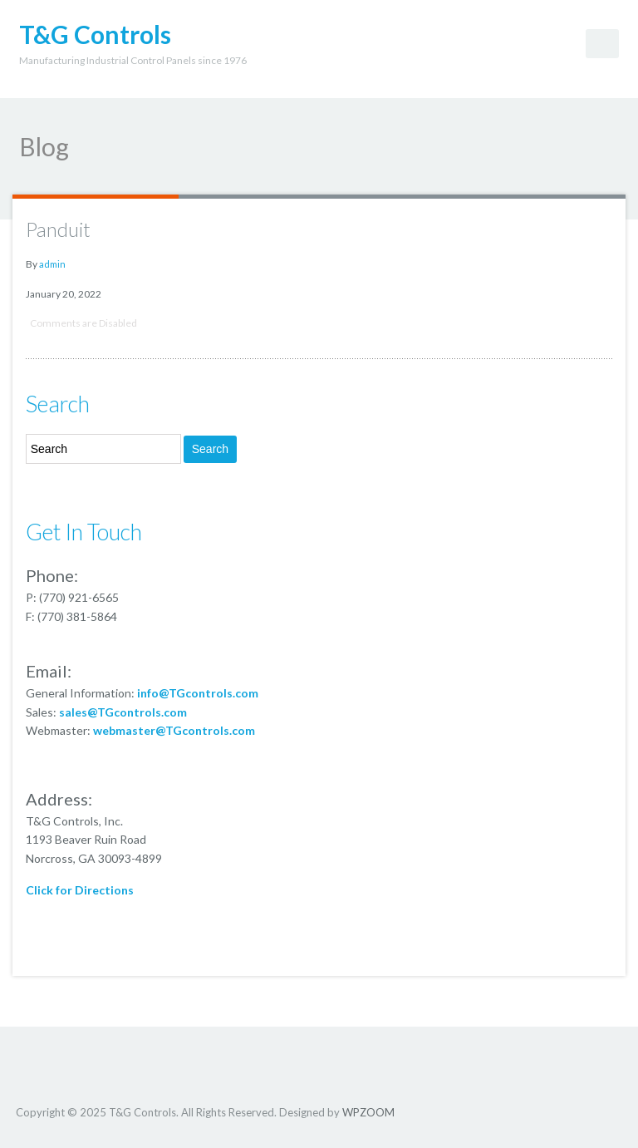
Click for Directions (80, 890)
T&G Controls (95, 34)
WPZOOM (368, 1112)
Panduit (58, 229)
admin (52, 264)
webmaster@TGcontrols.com (174, 730)
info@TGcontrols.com (197, 693)
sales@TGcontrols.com (123, 712)
